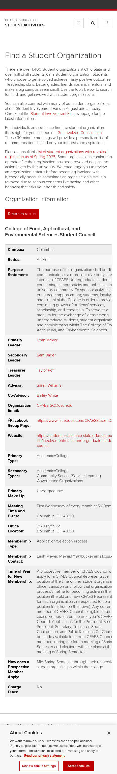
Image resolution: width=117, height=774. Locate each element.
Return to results (22, 213)
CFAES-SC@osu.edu (54, 405)
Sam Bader (46, 355)
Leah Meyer (47, 340)
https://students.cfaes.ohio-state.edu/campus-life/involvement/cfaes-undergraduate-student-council (77, 440)
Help (72, 5)
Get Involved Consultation (79, 132)
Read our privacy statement (44, 764)
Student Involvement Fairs (53, 113)
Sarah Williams (49, 385)
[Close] (108, 741)
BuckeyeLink (79, 5)
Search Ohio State (109, 5)
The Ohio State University (15, 5)
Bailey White (47, 395)
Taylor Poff (45, 370)
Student (25, 25)
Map (87, 5)
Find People (94, 5)
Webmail (102, 5)
